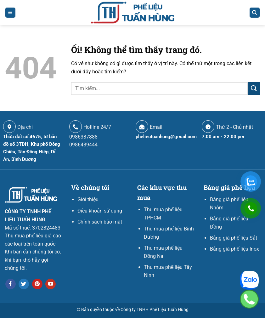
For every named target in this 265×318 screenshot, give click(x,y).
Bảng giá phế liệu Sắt (233, 238)
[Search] (255, 13)
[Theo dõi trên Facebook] (10, 284)
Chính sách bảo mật (99, 222)
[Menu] (10, 13)
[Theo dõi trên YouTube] (50, 284)
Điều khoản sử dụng (99, 211)
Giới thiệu (88, 199)
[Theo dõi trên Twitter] (24, 284)
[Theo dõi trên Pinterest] (37, 284)
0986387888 (83, 137)
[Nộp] (254, 88)
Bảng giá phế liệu (229, 187)
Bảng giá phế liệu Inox (234, 249)
